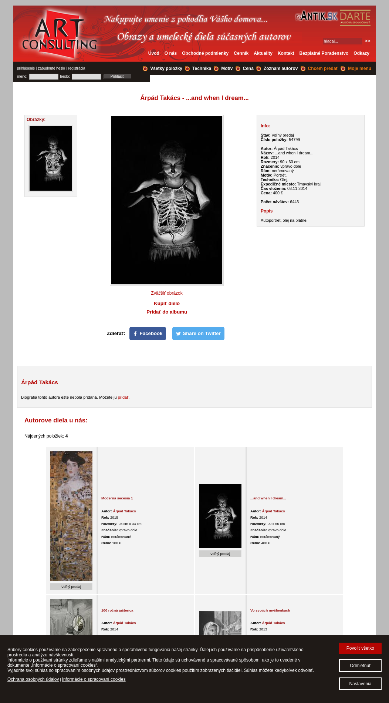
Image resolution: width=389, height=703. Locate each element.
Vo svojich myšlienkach (270, 610)
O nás (171, 53)
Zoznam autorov (281, 68)
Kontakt (286, 53)
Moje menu (359, 68)
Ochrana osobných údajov (33, 679)
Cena (248, 68)
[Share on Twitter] (198, 333)
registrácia (76, 68)
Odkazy (361, 53)
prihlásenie (26, 68)
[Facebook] (147, 333)
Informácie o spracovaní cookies (94, 679)
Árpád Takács (124, 511)
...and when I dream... (268, 498)
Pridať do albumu (166, 312)
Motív (227, 68)
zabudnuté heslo (51, 68)
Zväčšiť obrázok (167, 293)
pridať (123, 397)
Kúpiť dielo (167, 303)
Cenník (241, 53)
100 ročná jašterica (117, 610)
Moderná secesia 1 (117, 498)
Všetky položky (166, 68)
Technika (201, 68)
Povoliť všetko (360, 648)
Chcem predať (323, 68)
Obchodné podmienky (205, 53)
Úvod (153, 53)
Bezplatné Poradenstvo (324, 53)
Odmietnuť (360, 665)
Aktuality (263, 53)
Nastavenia (360, 683)
